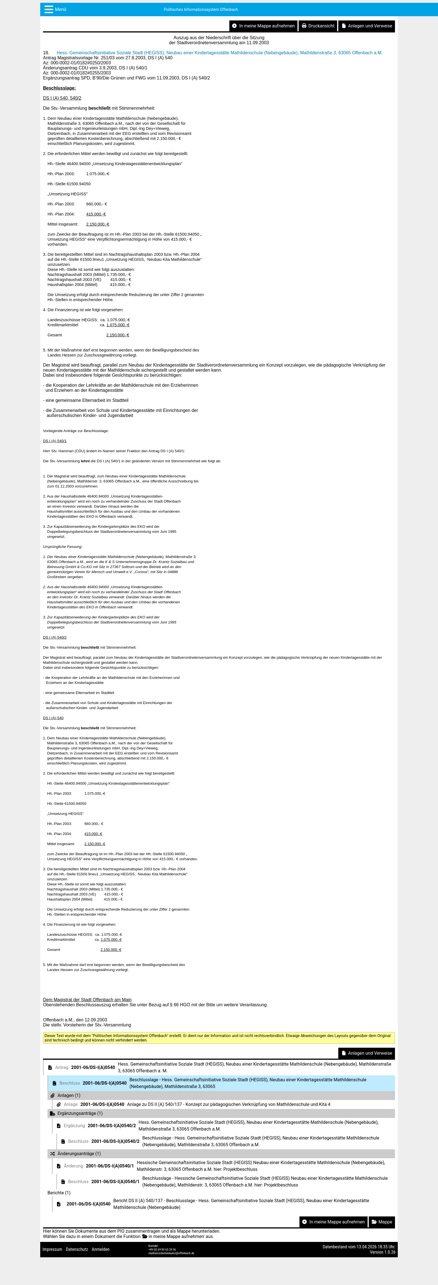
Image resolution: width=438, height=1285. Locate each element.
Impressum (52, 1249)
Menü (60, 9)
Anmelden (101, 1249)
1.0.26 (390, 1252)
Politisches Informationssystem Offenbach (201, 9)
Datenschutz (77, 1249)
